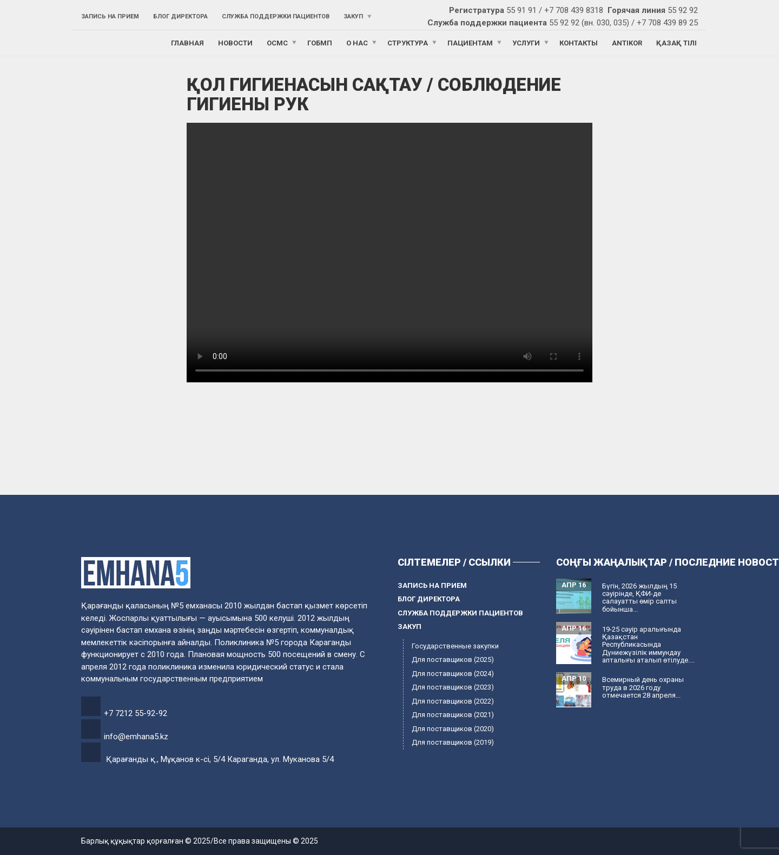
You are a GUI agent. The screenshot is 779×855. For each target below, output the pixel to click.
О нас (357, 43)
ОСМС (277, 43)
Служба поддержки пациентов (275, 16)
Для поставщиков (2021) (453, 715)
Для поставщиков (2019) (453, 742)
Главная (187, 43)
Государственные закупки (455, 646)
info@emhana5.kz (136, 736)
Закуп (353, 16)
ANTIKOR (627, 43)
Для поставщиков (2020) (453, 729)
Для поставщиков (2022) (453, 701)
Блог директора (180, 16)
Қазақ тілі (676, 43)
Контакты (578, 43)
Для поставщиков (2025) (453, 659)
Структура (407, 43)
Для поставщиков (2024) (453, 674)
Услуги (526, 43)
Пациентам (470, 43)
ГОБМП (319, 43)
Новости (235, 43)
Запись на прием (110, 16)
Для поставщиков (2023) (453, 687)
